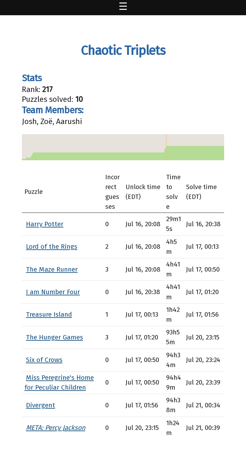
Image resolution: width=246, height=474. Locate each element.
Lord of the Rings (51, 246)
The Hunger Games (54, 337)
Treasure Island (49, 314)
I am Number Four (53, 292)
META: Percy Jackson (55, 428)
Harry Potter (44, 224)
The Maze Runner (52, 269)
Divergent (40, 405)
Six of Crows (44, 360)
